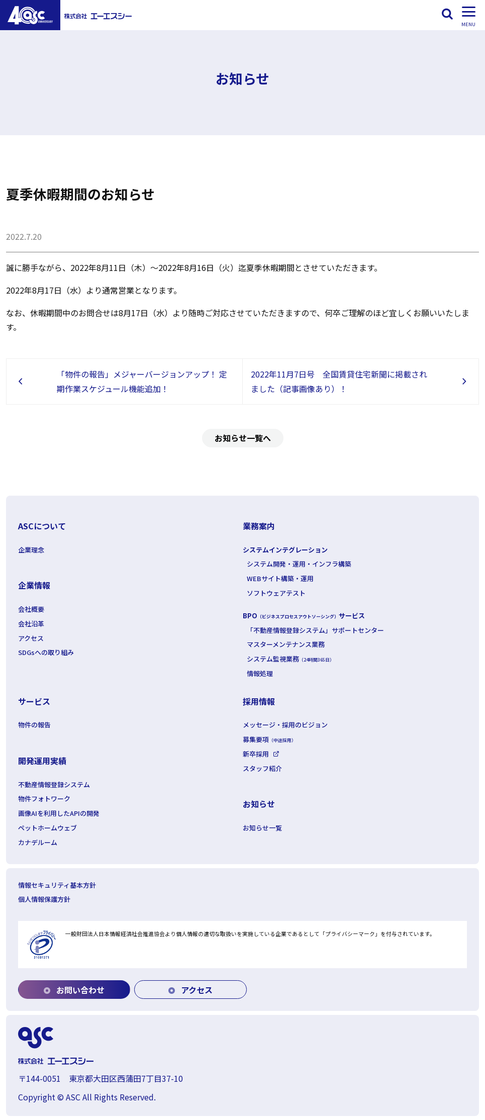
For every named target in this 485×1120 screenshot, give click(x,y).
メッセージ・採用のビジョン (285, 724)
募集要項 (269, 739)
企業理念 (31, 549)
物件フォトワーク (44, 798)
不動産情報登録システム (54, 784)
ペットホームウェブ (47, 827)
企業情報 (34, 585)
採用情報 (259, 701)
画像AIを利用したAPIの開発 (59, 813)
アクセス (31, 638)
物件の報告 (34, 724)
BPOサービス (304, 615)
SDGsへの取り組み (46, 652)
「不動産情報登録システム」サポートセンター (315, 630)
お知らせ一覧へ (243, 438)
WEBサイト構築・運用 (280, 578)
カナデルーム (37, 842)
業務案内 (259, 526)
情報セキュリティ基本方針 (57, 885)
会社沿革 (31, 623)
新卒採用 (256, 754)
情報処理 (260, 673)
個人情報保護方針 (44, 899)
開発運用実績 (42, 761)
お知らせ (259, 804)
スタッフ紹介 (262, 768)
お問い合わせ (74, 990)
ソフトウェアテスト (276, 593)
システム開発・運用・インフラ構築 (299, 564)
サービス (34, 701)
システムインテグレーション (285, 549)
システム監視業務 (290, 659)
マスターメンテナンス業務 (286, 644)
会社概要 (31, 609)
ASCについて (42, 526)
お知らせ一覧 (262, 827)
